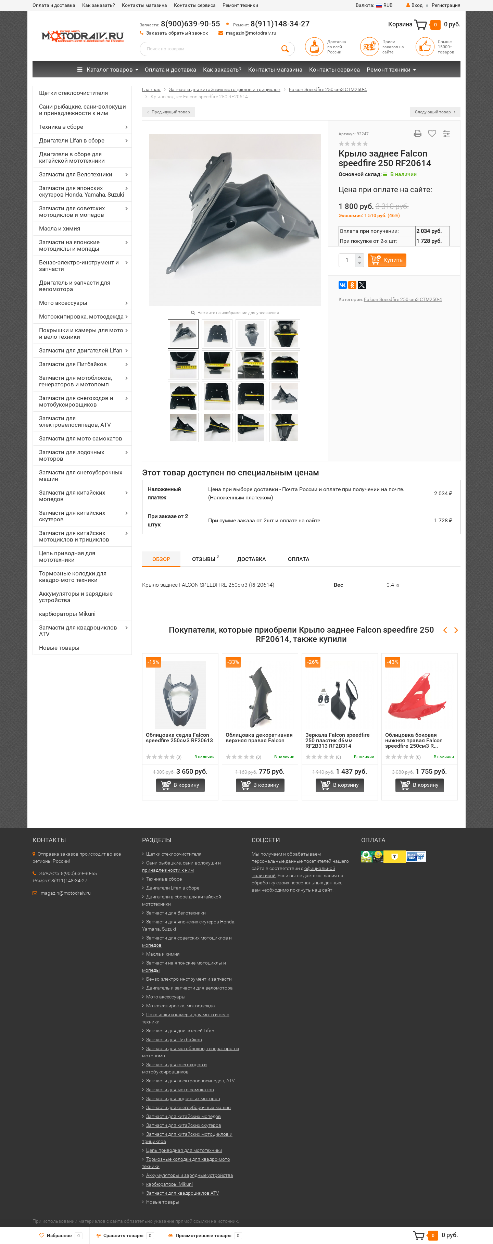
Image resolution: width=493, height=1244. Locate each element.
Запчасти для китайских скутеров (72, 516)
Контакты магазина (144, 5)
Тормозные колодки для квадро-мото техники (72, 576)
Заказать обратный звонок (177, 33)
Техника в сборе (61, 126)
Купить (393, 260)
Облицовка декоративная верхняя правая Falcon (259, 738)
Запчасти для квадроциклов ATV (78, 630)
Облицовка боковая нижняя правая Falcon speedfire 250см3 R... (414, 740)
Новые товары (59, 647)
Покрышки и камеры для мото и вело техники (81, 333)
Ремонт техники (240, 5)
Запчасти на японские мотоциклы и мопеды (69, 245)
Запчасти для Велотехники (75, 174)
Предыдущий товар (168, 112)
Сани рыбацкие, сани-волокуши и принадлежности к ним (82, 109)
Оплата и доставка (54, 5)
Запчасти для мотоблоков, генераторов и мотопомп (75, 381)
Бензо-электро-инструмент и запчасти (79, 265)
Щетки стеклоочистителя (73, 92)
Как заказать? (98, 5)
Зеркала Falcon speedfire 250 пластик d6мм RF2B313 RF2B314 (337, 740)
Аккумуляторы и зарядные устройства (76, 597)
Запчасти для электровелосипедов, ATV (75, 421)
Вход (414, 5)
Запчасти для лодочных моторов (71, 455)
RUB (374, 5)
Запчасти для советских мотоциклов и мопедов (72, 211)
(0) (163, 757)
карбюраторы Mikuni (67, 613)
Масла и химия (59, 228)
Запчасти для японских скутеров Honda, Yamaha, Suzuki (81, 191)
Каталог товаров (105, 69)
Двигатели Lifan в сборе (71, 140)
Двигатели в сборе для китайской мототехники (72, 157)
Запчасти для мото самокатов (80, 438)
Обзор (161, 559)
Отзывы (205, 558)
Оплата (298, 559)
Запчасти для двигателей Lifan (80, 350)
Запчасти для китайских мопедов (72, 495)
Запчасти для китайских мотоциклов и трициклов (74, 536)
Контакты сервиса (195, 5)
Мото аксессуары (63, 302)
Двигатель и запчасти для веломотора (74, 286)
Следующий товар (435, 112)
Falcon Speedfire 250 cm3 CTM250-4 (403, 299)
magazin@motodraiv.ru (251, 33)
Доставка (251, 559)
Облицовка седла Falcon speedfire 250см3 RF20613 (179, 738)
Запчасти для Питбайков (73, 364)
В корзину (186, 785)
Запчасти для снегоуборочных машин (80, 475)
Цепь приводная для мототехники (67, 556)
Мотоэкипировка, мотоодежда (81, 316)
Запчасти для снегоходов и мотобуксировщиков (76, 401)
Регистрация (446, 5)
